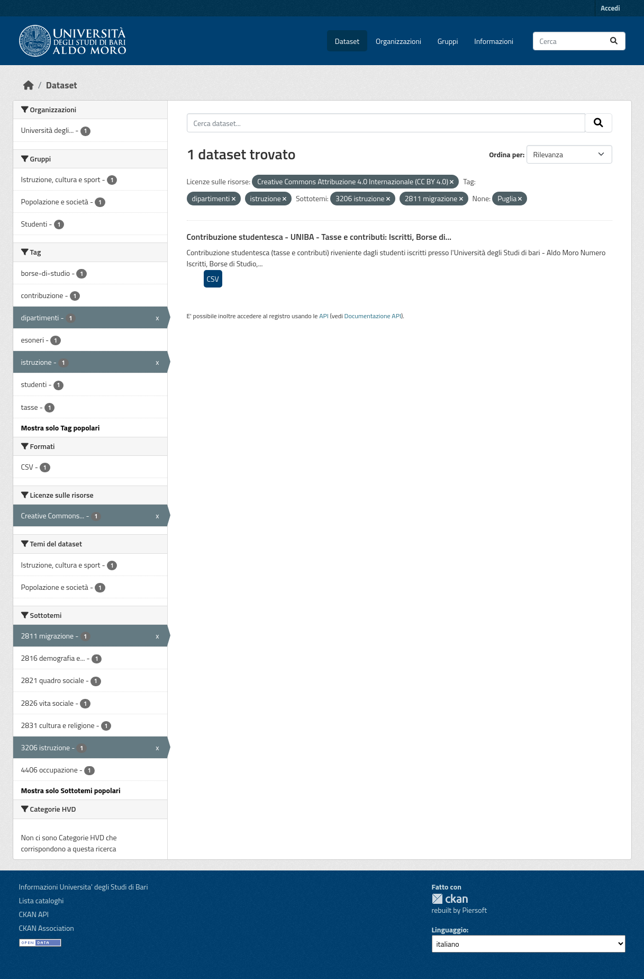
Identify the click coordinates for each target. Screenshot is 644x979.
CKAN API (34, 914)
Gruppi (448, 41)
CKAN (450, 898)
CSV (213, 278)
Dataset (347, 41)
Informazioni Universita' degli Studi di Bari (83, 886)
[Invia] (613, 41)
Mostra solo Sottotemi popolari (71, 790)
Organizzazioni (398, 41)
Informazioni (493, 41)
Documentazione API (372, 316)
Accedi (610, 8)
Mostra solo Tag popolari (60, 427)
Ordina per (506, 154)
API (324, 316)
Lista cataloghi (41, 900)
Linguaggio (449, 929)
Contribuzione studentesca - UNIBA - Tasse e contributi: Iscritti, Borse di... (319, 236)
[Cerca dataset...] (579, 41)
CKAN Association (46, 927)
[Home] (28, 85)
